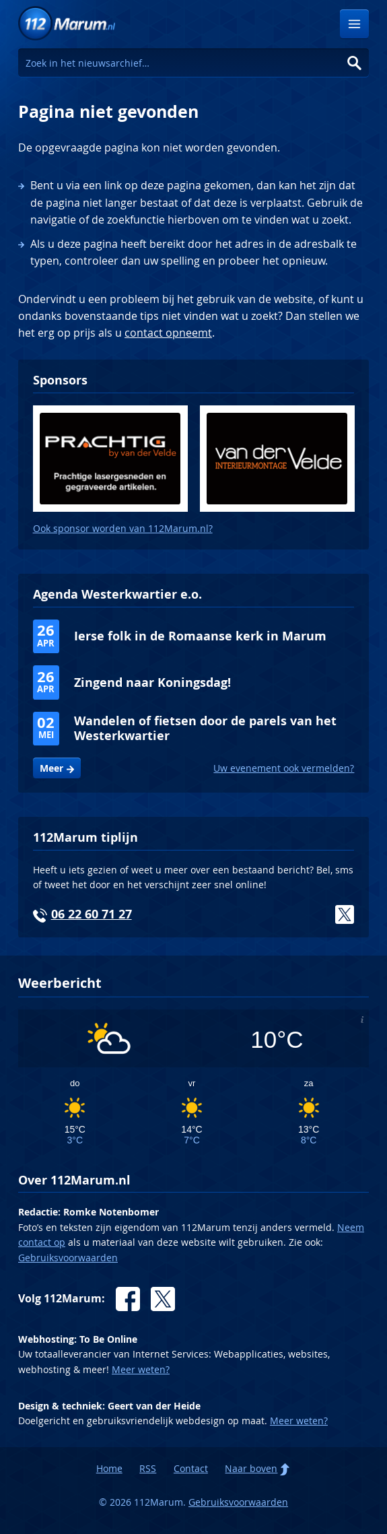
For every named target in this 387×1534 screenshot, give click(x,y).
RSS (147, 1468)
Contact (191, 1468)
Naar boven (251, 1468)
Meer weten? (141, 1369)
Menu (354, 23)
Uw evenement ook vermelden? (283, 768)
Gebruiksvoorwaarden (68, 1257)
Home (109, 1468)
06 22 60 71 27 (91, 914)
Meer (51, 768)
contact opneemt (168, 332)
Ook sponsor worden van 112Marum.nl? (123, 528)
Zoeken (354, 62)
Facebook (128, 1299)
